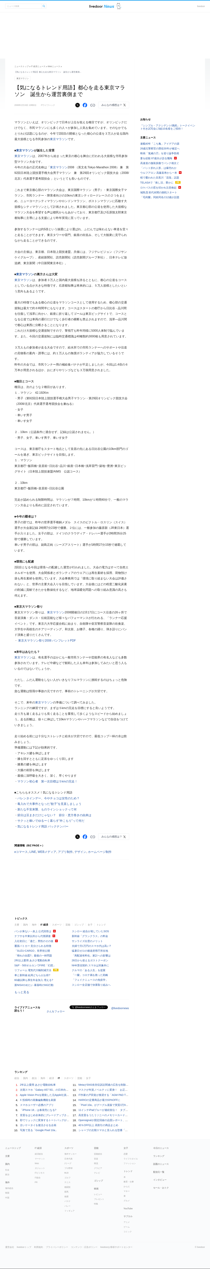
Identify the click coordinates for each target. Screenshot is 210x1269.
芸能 (67, 924)
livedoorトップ (24, 1247)
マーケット (40, 1159)
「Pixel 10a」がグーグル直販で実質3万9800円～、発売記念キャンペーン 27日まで (127, 1104)
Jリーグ (68, 1163)
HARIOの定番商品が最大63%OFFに (99, 1099)
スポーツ (57, 924)
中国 (7, 1198)
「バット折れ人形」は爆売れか (158, 167)
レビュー (98, 1194)
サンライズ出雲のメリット (87, 941)
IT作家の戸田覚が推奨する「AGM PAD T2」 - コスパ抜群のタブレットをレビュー (126, 1094)
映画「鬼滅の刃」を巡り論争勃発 (159, 153)
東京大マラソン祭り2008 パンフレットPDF (46, 640)
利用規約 (38, 1247)
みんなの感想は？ (111, 104)
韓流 (96, 1163)
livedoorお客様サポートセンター (116, 1247)
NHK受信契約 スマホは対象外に (90, 965)
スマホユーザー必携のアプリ (37, 1104)
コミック (128, 1231)
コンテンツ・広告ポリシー (84, 1247)
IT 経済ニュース (38, 66)
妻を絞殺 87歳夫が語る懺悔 (156, 158)
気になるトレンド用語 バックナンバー (42, 826)
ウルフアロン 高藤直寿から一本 (158, 172)
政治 (34, 1078)
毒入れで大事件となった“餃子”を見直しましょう (49, 803)
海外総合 (9, 1188)
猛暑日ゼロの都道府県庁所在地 (90, 950)
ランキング (158, 1156)
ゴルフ (67, 1178)
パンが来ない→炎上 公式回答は (32, 931)
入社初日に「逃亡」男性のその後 (33, 941)
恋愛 (126, 1154)
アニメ (127, 1222)
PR (36, 1182)
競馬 (66, 1192)
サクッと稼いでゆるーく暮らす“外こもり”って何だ (51, 820)
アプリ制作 (65, 851)
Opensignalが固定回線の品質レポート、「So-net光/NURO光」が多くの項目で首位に (127, 1120)
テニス (67, 1182)
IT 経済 (44, 924)
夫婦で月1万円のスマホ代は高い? (91, 945)
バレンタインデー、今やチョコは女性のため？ (48, 798)
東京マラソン (22, 78)
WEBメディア (47, 851)
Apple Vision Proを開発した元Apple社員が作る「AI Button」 (55, 1094)
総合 (16, 1078)
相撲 (66, 1196)
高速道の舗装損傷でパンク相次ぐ (159, 163)
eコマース (21, 851)
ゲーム (127, 1227)
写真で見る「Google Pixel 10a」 (39, 1130)
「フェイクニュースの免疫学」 (90, 979)
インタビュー (160, 1180)
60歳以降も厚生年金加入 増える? (33, 980)
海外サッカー (70, 1154)
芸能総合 (98, 1154)
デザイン (80, 851)
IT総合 (38, 1178)
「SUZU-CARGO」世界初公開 (32, 950)
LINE (32, 851)
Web (37, 1163)
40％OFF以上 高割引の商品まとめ (98, 1125)
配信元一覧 (158, 1172)
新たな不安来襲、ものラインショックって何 (47, 809)
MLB (66, 1173)
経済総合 (39, 1154)
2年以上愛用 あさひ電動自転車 (32, 960)
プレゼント (99, 1199)
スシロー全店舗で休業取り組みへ (91, 984)
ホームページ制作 (100, 851)
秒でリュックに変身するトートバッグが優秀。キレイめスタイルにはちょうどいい (68, 1120)
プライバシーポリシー (57, 1247)
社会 (7, 1170)
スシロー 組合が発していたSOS (90, 931)
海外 (34, 924)
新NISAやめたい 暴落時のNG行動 (34, 985)
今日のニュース (161, 1148)
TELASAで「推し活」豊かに (157, 182)
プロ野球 (68, 1168)
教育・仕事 (129, 1182)
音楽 (96, 1159)
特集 (96, 1204)
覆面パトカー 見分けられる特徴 (32, 945)
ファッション (130, 1163)
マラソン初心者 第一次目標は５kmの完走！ (47, 781)
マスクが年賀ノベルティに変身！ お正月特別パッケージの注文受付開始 (121, 1089)
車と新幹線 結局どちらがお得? (32, 975)
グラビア (98, 1168)
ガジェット (40, 1168)
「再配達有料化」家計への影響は (91, 955)
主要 (16, 924)
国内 (25, 924)
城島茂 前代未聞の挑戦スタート (158, 192)
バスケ (67, 1201)
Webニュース (54, 66)
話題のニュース (161, 1164)
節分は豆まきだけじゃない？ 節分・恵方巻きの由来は (54, 815)
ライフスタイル (131, 1159)
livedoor (201, 6)
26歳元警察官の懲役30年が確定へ (160, 148)
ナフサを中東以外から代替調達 (32, 936)
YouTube (128, 1208)
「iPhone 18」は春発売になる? (38, 1109)
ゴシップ (79, 924)
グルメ (127, 1200)
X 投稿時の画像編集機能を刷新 (38, 1099)
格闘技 (67, 1187)
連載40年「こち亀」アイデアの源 (159, 143)
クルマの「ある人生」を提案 (88, 970)
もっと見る (21, 992)
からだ (127, 1186)
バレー (67, 1206)
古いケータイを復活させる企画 (38, 1125)
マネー (127, 1191)
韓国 (7, 1193)
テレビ (97, 1173)
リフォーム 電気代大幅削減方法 (32, 970)
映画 (96, 1188)
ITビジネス (40, 1173)
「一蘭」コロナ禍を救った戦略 (90, 975)
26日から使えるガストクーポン (90, 960)
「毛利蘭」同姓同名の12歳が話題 (159, 197)
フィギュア (69, 1211)
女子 (90, 924)
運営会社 (9, 1247)
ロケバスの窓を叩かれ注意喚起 (158, 187)
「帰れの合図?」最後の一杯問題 (33, 955)
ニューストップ (21, 66)
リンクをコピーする (92, 105)
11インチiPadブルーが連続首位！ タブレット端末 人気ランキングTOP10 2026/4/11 (128, 1109)
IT (59, 1078)
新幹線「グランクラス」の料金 (90, 936)
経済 (51, 1078)
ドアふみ (119, 6)
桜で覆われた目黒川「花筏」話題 (159, 177)
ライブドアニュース (101, 6)
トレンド (101, 924)
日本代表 (68, 1159)
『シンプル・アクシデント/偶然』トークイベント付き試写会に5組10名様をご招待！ (167, 127)
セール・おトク (161, 1188)
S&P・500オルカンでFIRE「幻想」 (35, 965)
